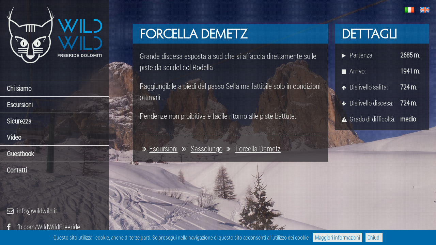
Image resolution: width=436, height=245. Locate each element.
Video (14, 137)
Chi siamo (19, 88)
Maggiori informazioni (337, 237)
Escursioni (20, 104)
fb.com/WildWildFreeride (43, 226)
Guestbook (20, 153)
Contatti (17, 170)
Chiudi (374, 237)
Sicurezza (19, 121)
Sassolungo (206, 148)
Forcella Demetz (258, 148)
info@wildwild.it (32, 210)
